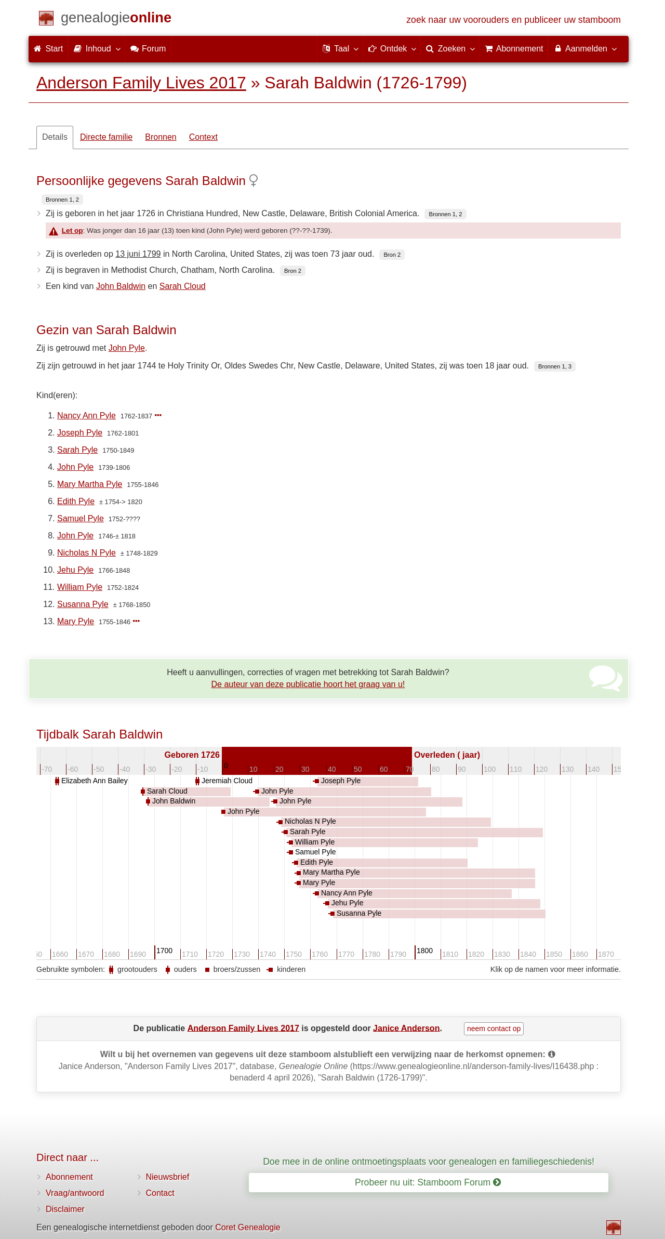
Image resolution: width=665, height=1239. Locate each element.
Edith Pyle (76, 501)
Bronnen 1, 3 (554, 366)
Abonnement (69, 1176)
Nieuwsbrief (168, 1176)
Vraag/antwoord (75, 1193)
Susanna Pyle (83, 604)
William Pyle (79, 587)
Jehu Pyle (75, 569)
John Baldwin (120, 286)
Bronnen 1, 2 (62, 199)
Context (203, 137)
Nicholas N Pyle (86, 552)
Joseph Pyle (79, 432)
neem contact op (494, 1028)
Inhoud (96, 48)
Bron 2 (392, 255)
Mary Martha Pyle (89, 484)
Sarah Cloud (182, 286)
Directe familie (106, 137)
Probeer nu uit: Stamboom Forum (428, 1182)
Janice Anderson (406, 1027)
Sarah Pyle (77, 449)
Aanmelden (585, 48)
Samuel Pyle (80, 518)
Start (48, 48)
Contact (160, 1193)
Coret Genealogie (247, 1227)
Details (55, 137)
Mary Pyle (75, 621)
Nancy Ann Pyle (86, 415)
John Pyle (127, 348)
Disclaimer (65, 1209)
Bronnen (161, 137)
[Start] (116, 19)
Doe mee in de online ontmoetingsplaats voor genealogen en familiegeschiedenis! (428, 1161)
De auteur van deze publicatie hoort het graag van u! (308, 684)
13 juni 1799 (138, 253)
